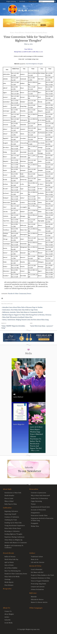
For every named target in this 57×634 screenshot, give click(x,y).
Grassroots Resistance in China (40, 578)
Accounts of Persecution (38, 510)
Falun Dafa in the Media (12, 576)
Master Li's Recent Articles (39, 602)
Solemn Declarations (37, 589)
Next (31, 323)
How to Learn (9, 498)
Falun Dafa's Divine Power (13, 528)
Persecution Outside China (39, 515)
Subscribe (8, 620)
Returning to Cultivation (12, 531)
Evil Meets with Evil (37, 572)
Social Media (8, 623)
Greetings (7, 579)
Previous (3, 323)
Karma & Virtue (35, 566)
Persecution (33, 489)
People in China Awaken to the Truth (42, 575)
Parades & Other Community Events (36, 32)
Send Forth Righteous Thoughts (34, 63)
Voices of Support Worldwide (40, 581)
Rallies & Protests (10, 556)
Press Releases (9, 585)
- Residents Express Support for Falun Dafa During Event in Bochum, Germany (26, 315)
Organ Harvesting (36, 501)
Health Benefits (9, 495)
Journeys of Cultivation (12, 517)
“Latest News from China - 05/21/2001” (41, 326)
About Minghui (9, 614)
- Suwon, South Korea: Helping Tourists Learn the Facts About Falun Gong (25, 320)
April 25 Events (9, 562)
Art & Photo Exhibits (11, 568)
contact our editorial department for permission (18, 288)
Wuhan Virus (35, 526)
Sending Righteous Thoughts (13, 534)
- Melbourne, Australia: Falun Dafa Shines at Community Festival (22, 312)
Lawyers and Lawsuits (38, 586)
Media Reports (9, 582)
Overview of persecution (38, 493)
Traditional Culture (37, 556)
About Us (6, 608)
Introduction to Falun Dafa (13, 493)
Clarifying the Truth (11, 520)
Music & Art (34, 559)
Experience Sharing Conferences (14, 537)
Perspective (7, 589)
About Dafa (7, 489)
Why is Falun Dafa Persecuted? (40, 495)
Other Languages (32, 1)
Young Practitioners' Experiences (15, 525)
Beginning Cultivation (11, 511)
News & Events (19, 32)
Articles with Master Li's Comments (16, 542)
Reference (33, 593)
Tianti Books (22, 1)
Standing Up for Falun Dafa (13, 523)
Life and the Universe (37, 562)
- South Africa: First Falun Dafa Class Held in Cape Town (19, 310)
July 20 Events (9, 565)
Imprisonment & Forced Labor (40, 507)
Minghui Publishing (11, 1)
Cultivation (7, 508)
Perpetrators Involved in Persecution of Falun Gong (42, 519)
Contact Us (8, 611)
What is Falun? (9, 501)
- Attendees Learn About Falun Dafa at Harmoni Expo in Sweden (21, 307)
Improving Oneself (10, 514)
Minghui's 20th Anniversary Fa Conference (14, 546)
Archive (7, 617)
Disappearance (35, 513)
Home (12, 32)
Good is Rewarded (36, 569)
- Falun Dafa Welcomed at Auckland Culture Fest (16, 317)
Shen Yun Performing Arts (13, 571)
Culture (32, 553)
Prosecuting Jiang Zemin (38, 584)
